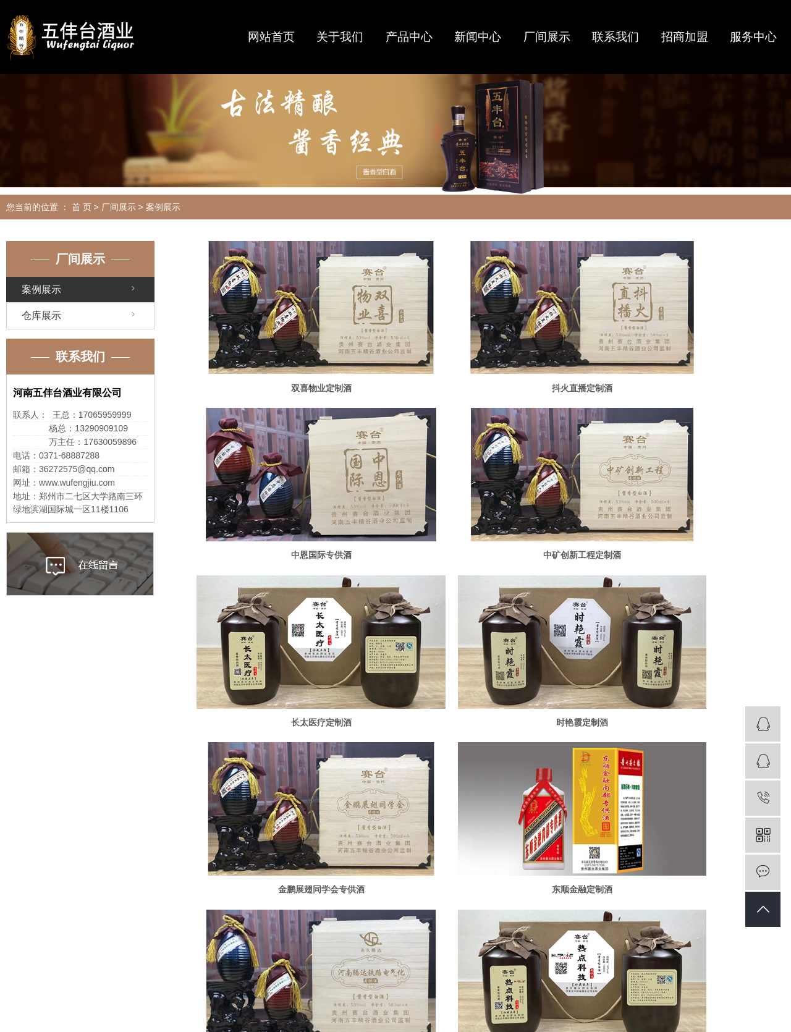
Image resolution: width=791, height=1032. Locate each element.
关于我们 (339, 36)
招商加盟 (684, 36)
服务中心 (753, 36)
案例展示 (163, 207)
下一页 (487, 800)
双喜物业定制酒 (291, 355)
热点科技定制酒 (291, 759)
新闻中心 (477, 36)
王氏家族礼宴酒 (691, 759)
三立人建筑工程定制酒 (490, 759)
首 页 (81, 207)
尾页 (526, 800)
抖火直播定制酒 (490, 355)
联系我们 (615, 36)
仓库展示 (41, 315)
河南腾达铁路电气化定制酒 (691, 624)
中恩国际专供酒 (691, 355)
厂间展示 (546, 36)
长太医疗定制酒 (490, 489)
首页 (403, 800)
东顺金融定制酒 (490, 624)
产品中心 (409, 36)
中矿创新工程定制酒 (291, 489)
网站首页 (271, 36)
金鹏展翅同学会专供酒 (291, 624)
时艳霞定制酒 (691, 489)
